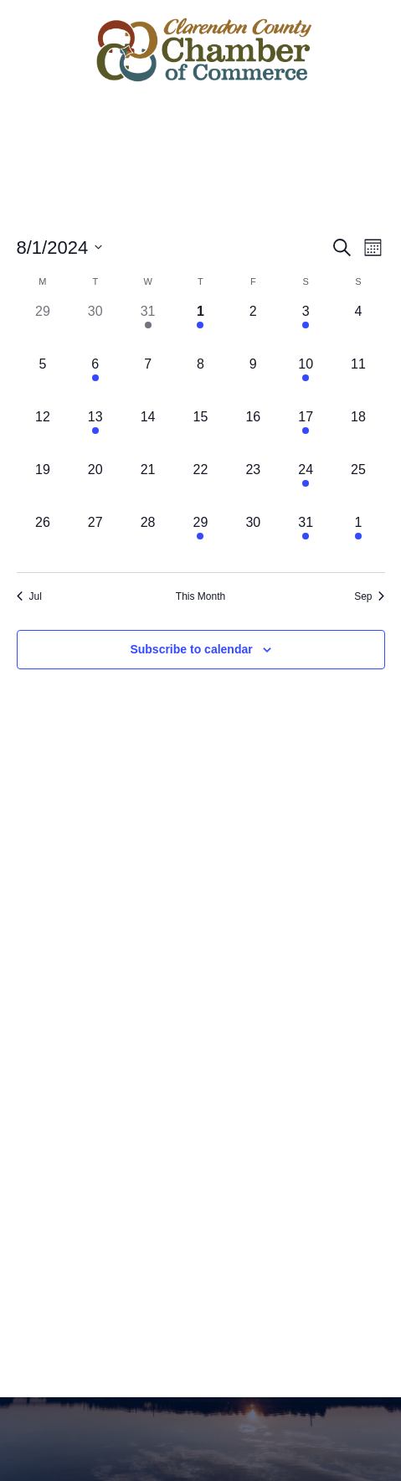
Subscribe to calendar (191, 649)
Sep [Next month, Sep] (369, 596)
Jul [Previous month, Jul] (29, 596)
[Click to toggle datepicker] (60, 247)
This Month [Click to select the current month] (200, 596)
